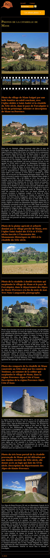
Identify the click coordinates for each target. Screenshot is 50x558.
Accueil (23, 3)
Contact (32, 3)
